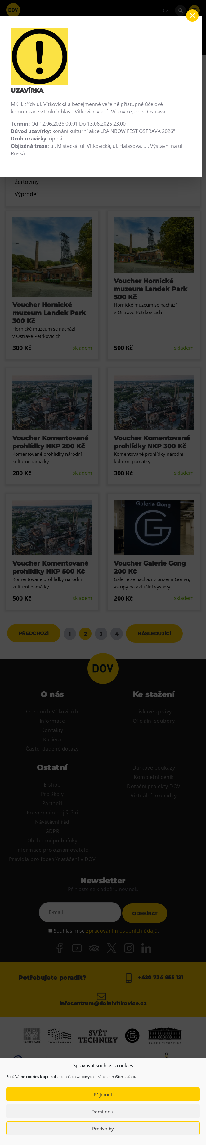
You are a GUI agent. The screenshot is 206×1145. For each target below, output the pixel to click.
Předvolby (103, 1128)
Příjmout (103, 1094)
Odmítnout (103, 1111)
